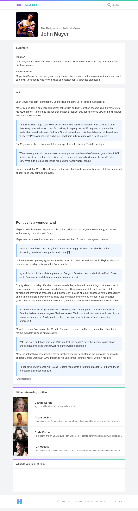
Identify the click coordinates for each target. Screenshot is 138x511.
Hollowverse (27, 5)
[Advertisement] (69, 197)
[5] (31, 321)
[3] (68, 252)
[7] (53, 370)
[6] (85, 346)
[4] (77, 277)
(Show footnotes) (23, 379)
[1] (109, 136)
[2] (89, 161)
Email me (103, 501)
